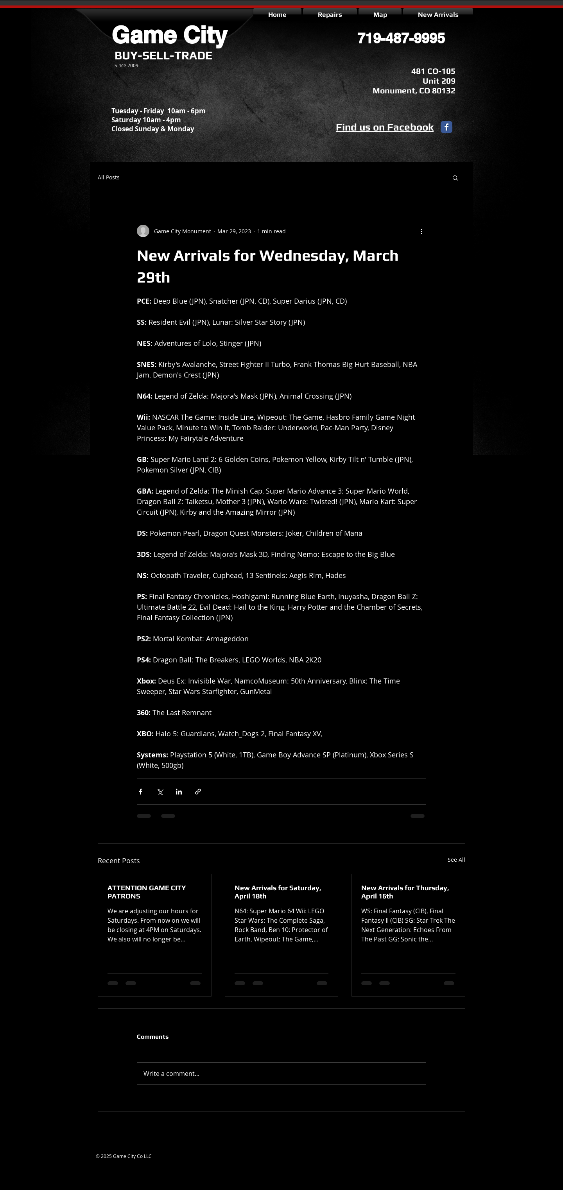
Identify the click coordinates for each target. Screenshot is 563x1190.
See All (456, 859)
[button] (455, 177)
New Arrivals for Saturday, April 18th (278, 892)
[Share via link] (198, 791)
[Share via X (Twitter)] (159, 791)
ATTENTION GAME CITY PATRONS (147, 892)
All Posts (109, 177)
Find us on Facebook (385, 127)
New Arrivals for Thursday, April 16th (405, 892)
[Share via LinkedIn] (179, 791)
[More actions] (421, 231)
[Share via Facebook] (140, 791)
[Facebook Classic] (446, 127)
